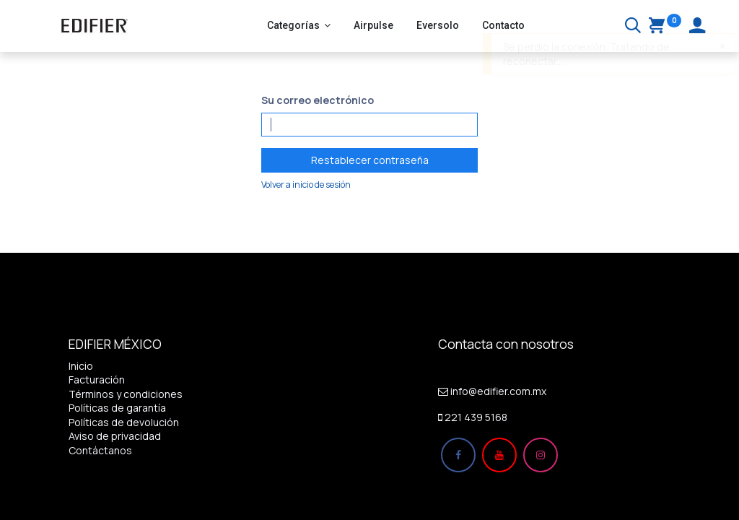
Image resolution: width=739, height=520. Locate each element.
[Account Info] (697, 27)
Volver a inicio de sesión (306, 184)
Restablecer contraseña (370, 160)
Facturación (97, 379)
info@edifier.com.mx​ (498, 391)
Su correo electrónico (317, 100)
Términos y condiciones (126, 394)
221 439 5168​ (476, 417)
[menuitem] (373, 26)
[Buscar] (633, 27)
